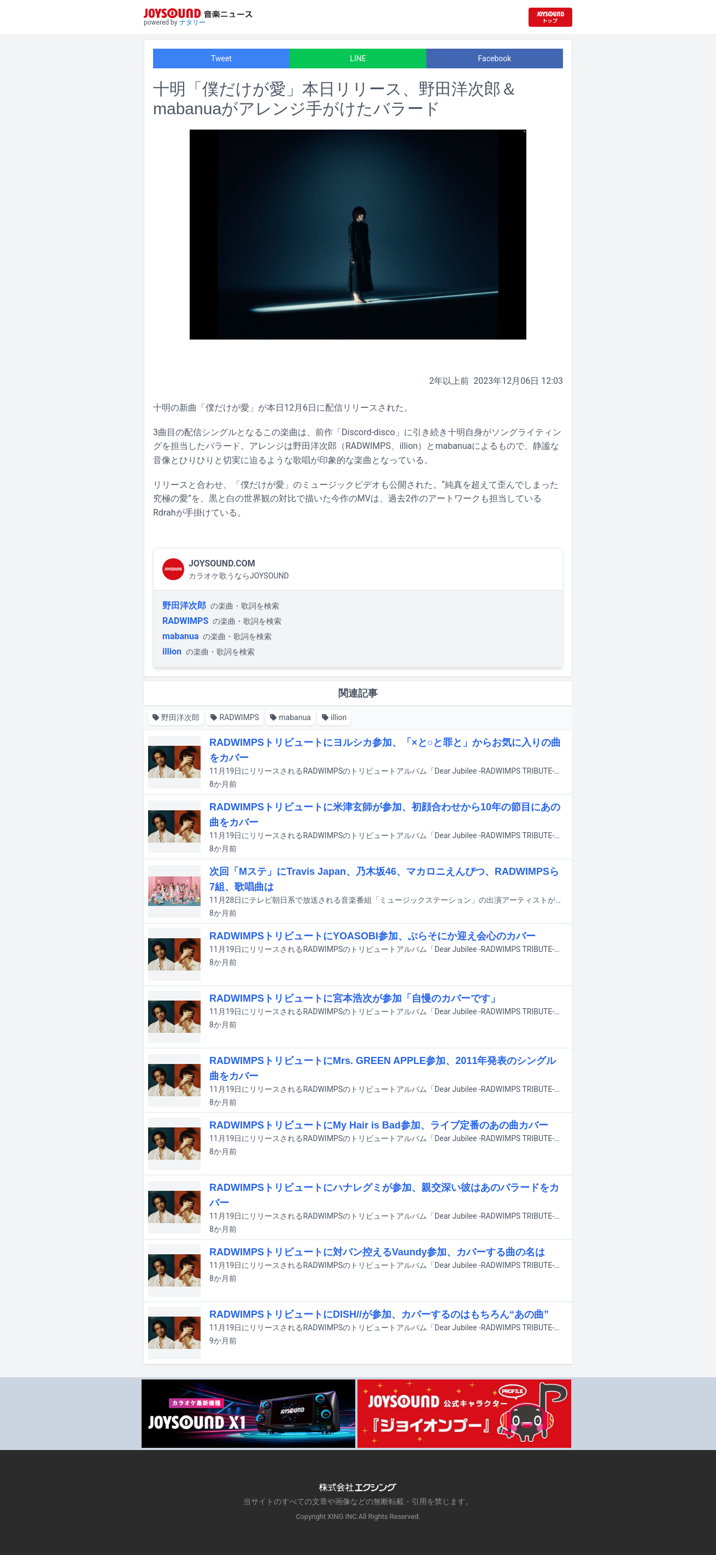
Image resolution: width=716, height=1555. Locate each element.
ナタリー (192, 22)
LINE (358, 58)
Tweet (221, 58)
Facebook (495, 58)
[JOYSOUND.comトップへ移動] (550, 17)
